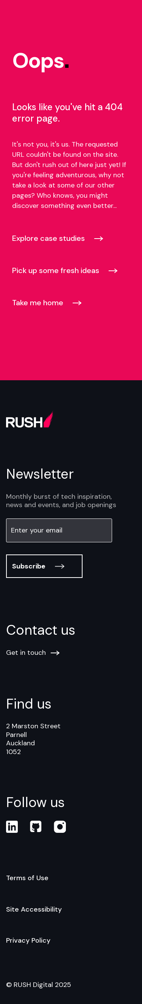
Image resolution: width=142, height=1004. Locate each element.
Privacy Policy (28, 940)
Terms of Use (27, 877)
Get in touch (32, 652)
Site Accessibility (34, 909)
